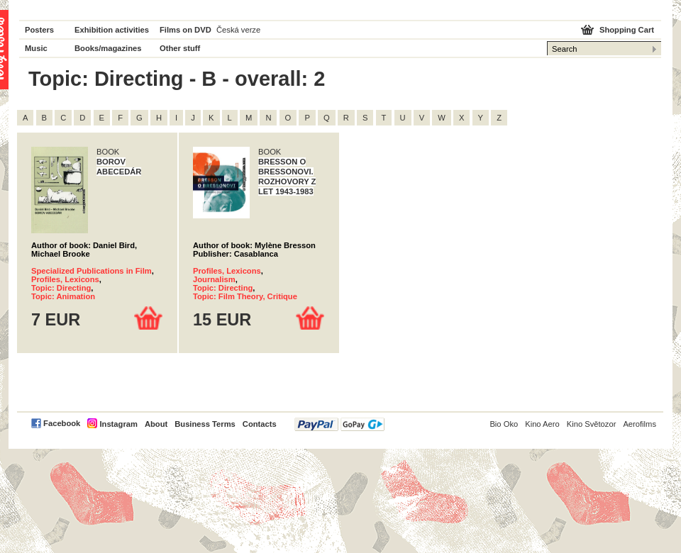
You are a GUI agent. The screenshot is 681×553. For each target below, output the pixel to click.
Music (36, 48)
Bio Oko (503, 424)
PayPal (339, 424)
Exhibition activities (111, 30)
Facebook (61, 423)
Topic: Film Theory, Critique (245, 296)
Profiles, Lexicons (65, 279)
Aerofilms (639, 424)
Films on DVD (185, 30)
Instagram (118, 424)
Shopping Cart (626, 30)
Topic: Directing (61, 288)
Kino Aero (542, 424)
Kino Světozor (591, 424)
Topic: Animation (63, 296)
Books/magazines (108, 48)
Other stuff (180, 48)
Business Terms (205, 424)
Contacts (260, 424)
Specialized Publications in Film (91, 271)
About (156, 424)
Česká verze (238, 30)
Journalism (214, 279)
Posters (39, 30)
